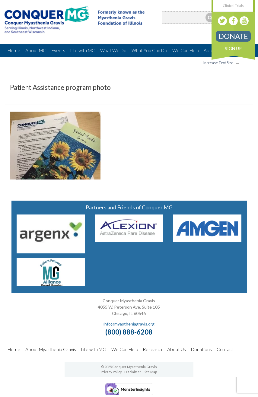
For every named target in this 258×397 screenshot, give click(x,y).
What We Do (113, 50)
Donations (201, 349)
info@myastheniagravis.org (129, 323)
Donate (233, 36)
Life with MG (82, 50)
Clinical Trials (233, 5)
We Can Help (185, 50)
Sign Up (233, 48)
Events (58, 50)
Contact (225, 349)
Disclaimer (132, 372)
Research (152, 349)
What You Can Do (149, 50)
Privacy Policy (111, 372)
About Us (176, 349)
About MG (35, 50)
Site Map (150, 372)
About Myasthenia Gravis (50, 349)
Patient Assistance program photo (60, 87)
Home (14, 50)
